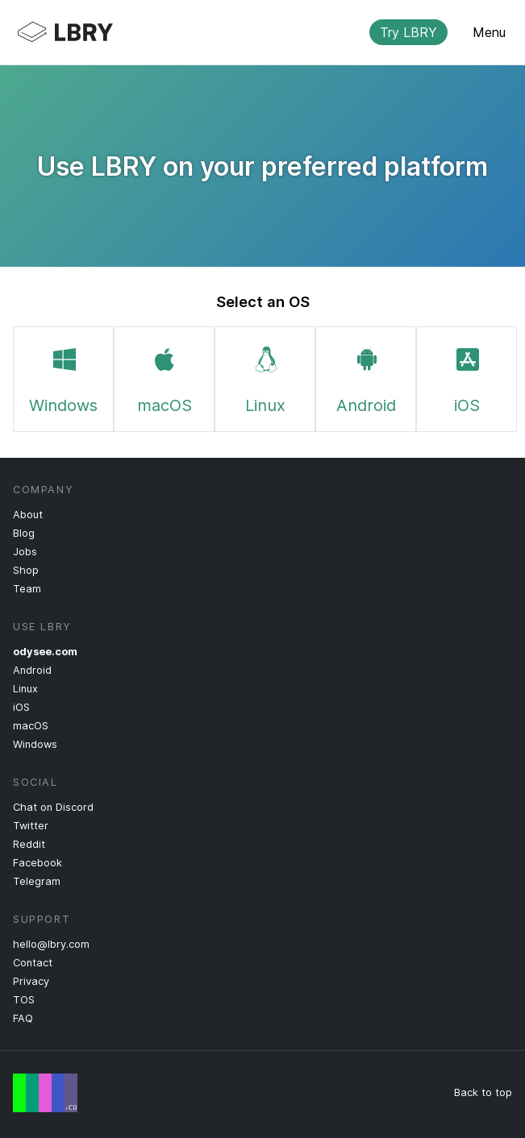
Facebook (37, 863)
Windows (63, 377)
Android (366, 377)
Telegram (36, 881)
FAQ (23, 1018)
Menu (489, 32)
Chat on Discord (53, 807)
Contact (32, 963)
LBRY (249, 32)
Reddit (29, 844)
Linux (265, 377)
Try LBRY (408, 32)
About (28, 515)
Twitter (30, 826)
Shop (26, 570)
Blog (24, 533)
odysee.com (45, 652)
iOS (467, 377)
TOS (24, 1000)
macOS (164, 377)
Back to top (483, 1092)
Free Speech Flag (45, 1093)
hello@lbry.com (51, 944)
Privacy (31, 981)
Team (27, 589)
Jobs (25, 552)
